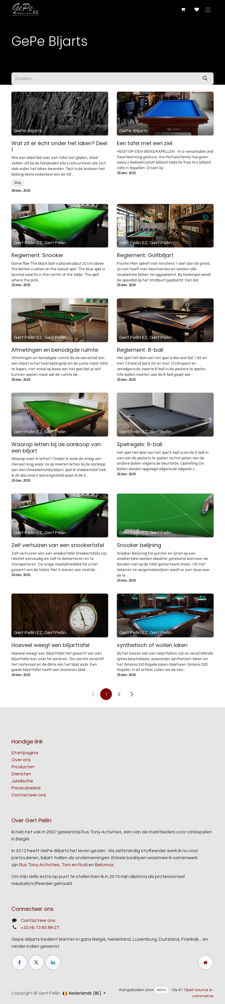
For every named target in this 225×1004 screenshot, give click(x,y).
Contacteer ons (28, 795)
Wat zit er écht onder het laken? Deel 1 (59, 146)
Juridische (22, 781)
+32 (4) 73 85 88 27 (40, 927)
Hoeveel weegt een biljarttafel (50, 645)
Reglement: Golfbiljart (145, 255)
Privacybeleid (25, 788)
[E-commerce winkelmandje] (182, 9)
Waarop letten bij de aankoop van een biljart (56, 447)
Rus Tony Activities (39, 864)
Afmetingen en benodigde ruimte (54, 350)
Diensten (21, 774)
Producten (23, 767)
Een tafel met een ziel (144, 143)
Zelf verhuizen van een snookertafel (57, 545)
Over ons (21, 759)
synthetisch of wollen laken (152, 645)
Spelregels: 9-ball (139, 444)
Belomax (104, 864)
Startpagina (24, 752)
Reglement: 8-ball (140, 350)
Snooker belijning (139, 545)
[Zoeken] (205, 78)
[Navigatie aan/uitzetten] (208, 9)
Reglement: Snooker (37, 255)
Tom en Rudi (75, 864)
